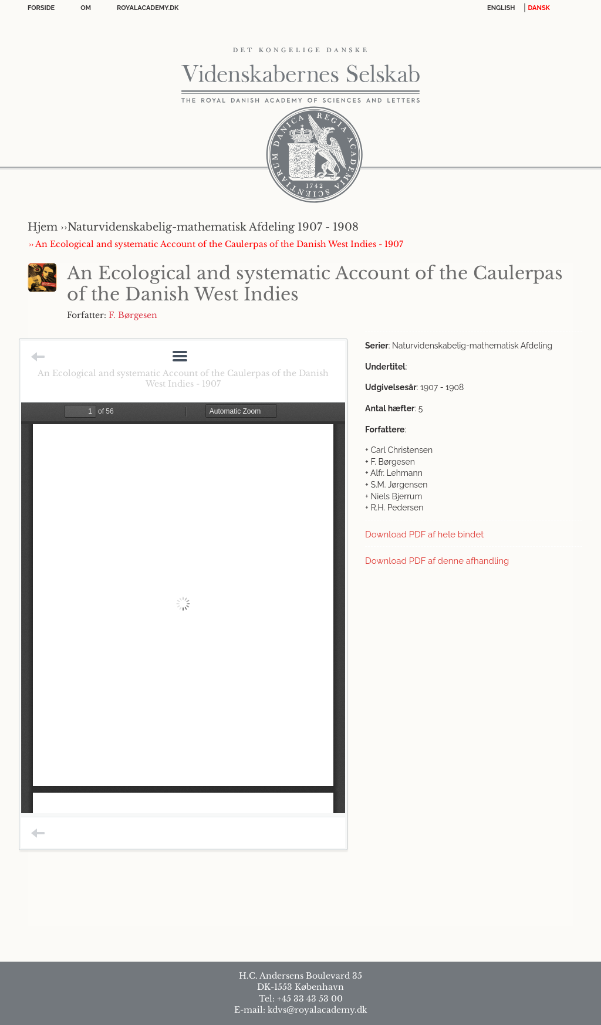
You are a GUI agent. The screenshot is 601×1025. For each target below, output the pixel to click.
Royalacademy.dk (147, 8)
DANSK (539, 8)
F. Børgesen (133, 315)
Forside (41, 8)
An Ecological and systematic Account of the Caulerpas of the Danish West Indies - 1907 (183, 378)
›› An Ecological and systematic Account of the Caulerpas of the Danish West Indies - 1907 (216, 244)
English (501, 8)
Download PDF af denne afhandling (437, 561)
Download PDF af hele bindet (424, 534)
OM (85, 8)
